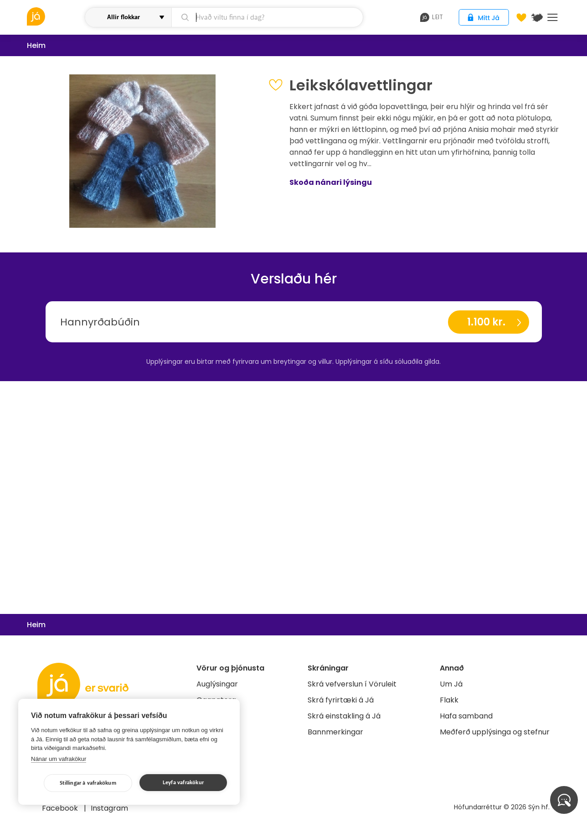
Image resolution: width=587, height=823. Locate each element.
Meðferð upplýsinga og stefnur (495, 732)
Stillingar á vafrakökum (88, 783)
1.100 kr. (486, 322)
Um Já (451, 684)
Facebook (61, 808)
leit (431, 17)
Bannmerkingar (335, 732)
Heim (36, 45)
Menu (552, 17)
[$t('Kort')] (537, 17)
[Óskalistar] (521, 17)
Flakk (449, 700)
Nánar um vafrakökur (58, 758)
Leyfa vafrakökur (183, 782)
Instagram (109, 808)
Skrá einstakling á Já (344, 716)
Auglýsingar (217, 684)
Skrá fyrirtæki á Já (341, 700)
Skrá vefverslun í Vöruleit (352, 684)
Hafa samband (466, 716)
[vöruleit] (54, 16)
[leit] (267, 17)
